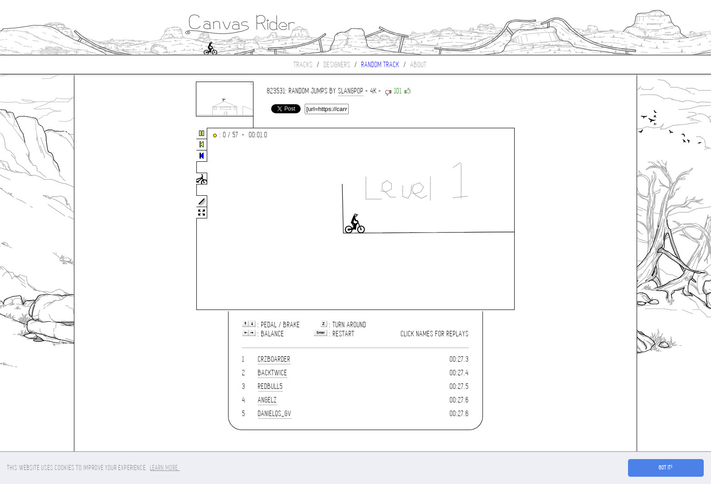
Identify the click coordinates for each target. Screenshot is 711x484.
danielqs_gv (275, 413)
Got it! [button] (666, 467)
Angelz (267, 400)
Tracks (303, 64)
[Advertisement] (112, 219)
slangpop (351, 91)
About (418, 64)
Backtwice (272, 373)
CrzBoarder (274, 359)
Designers (337, 64)
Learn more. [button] (165, 468)
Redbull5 (270, 386)
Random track (380, 64)
